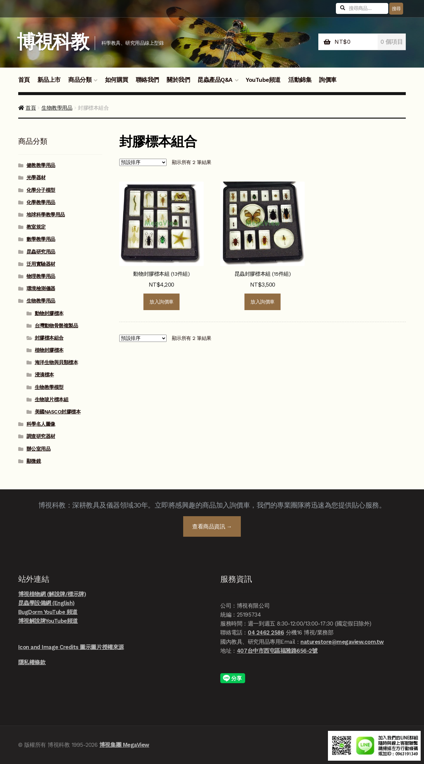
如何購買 (116, 80)
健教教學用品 (40, 165)
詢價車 (328, 80)
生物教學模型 (49, 387)
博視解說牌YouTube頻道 (48, 621)
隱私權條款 (32, 662)
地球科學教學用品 (45, 215)
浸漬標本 (44, 375)
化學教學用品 (40, 202)
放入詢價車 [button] (161, 302)
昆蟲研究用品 (40, 252)
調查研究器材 (40, 436)
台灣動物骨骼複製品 (56, 326)
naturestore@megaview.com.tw (342, 641)
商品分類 (79, 80)
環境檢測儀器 (40, 289)
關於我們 (178, 80)
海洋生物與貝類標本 (56, 362)
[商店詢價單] (143, 162)
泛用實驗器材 (40, 264)
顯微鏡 (33, 461)
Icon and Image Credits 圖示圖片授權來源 (71, 647)
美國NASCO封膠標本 (58, 412)
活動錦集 (299, 80)
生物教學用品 (56, 108)
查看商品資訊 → (212, 526)
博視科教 (53, 42)
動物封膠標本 (49, 313)
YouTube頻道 (263, 80)
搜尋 (396, 8)
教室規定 (36, 227)
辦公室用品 (38, 449)
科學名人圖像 (40, 424)
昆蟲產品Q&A (215, 80)
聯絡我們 (147, 80)
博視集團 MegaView (124, 744)
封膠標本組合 (49, 338)
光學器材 (36, 178)
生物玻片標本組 (52, 400)
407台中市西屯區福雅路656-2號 (277, 650)
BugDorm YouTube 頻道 (48, 612)
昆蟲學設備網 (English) (46, 603)
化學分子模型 (40, 190)
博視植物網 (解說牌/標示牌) (52, 594)
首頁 (24, 80)
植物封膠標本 (49, 350)
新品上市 (49, 80)
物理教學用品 (40, 276)
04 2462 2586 (266, 632)
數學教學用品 (40, 239)
